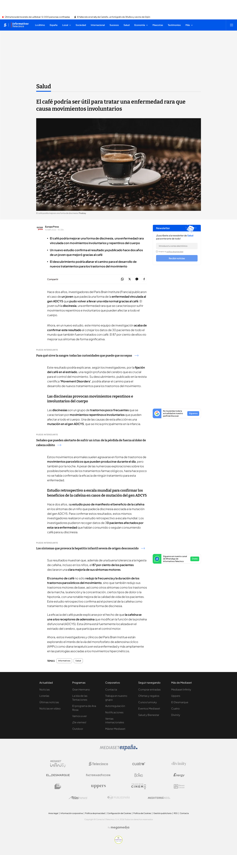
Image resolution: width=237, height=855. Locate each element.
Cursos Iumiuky (147, 702)
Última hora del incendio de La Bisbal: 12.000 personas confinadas (37, 17)
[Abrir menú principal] (231, 25)
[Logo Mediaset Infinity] (58, 764)
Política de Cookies (142, 813)
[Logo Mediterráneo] (159, 797)
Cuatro (175, 708)
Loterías (44, 695)
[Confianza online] (118, 843)
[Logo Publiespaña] (118, 798)
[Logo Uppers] (98, 786)
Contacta (111, 689)
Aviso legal (53, 813)
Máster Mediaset (115, 728)
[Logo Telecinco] (98, 764)
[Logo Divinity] (179, 764)
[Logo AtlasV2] (78, 797)
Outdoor (77, 728)
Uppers (175, 695)
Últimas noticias (49, 702)
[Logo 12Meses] (179, 786)
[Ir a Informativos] (20, 25)
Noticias (44, 689)
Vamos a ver (79, 716)
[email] (177, 246)
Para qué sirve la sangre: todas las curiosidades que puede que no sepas (87, 355)
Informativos (64, 661)
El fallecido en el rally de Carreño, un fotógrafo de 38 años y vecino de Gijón (113, 17)
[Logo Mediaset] (118, 749)
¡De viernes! (79, 722)
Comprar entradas (149, 689)
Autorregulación (115, 706)
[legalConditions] (157, 251)
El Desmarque (179, 702)
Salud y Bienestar (148, 715)
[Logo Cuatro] (138, 764)
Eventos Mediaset (149, 708)
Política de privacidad (95, 813)
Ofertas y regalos (148, 695)
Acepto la (170, 251)
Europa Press (52, 226)
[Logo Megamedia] (120, 827)
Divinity (175, 715)
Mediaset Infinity (181, 689)
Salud (78, 661)
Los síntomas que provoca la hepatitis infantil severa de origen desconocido (90, 548)
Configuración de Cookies (119, 813)
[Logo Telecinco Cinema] (138, 786)
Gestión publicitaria (162, 813)
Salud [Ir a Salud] (43, 86)
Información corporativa (71, 813)
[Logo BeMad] (58, 786)
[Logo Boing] (138, 775)
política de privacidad (175, 251)
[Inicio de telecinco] (5, 25)
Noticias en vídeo (50, 708)
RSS (176, 813)
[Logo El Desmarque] (58, 775)
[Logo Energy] (179, 775)
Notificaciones (114, 712)
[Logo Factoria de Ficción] (98, 775)
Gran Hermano (81, 689)
